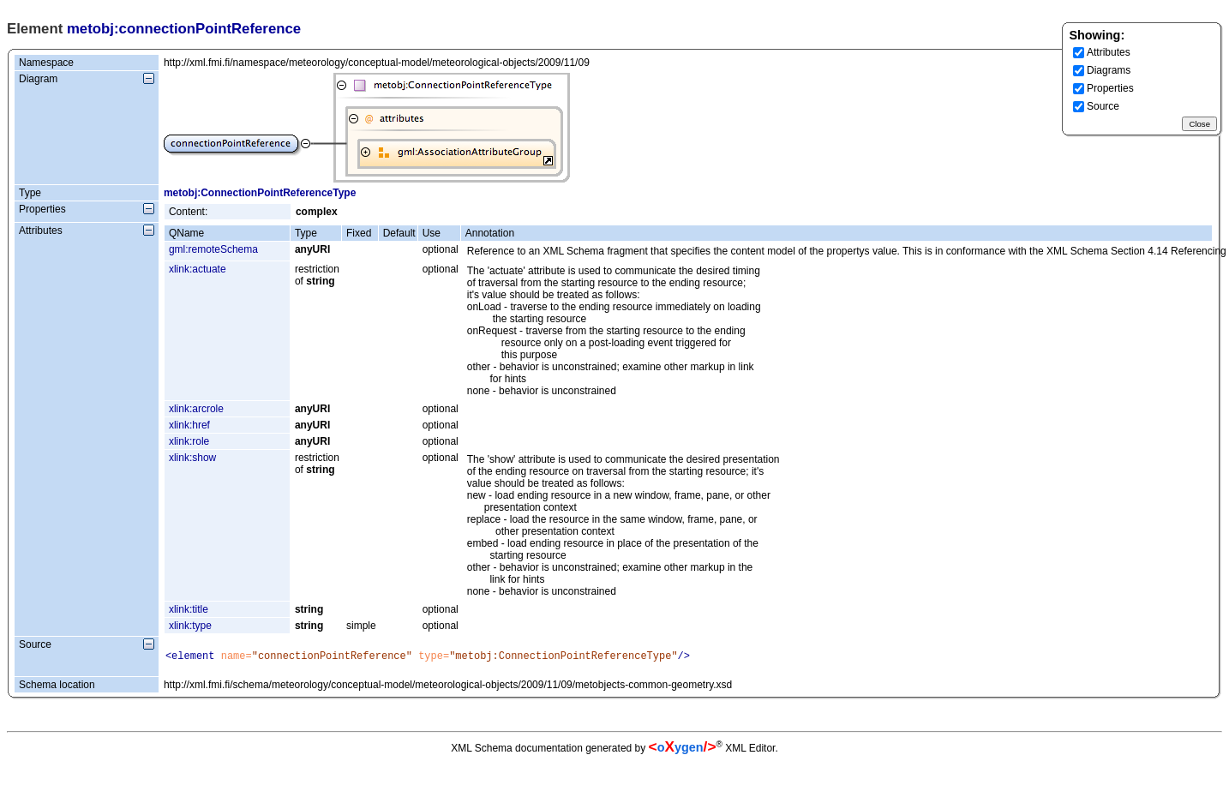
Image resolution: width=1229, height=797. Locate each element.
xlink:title (188, 609)
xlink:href (189, 425)
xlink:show (192, 458)
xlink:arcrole (196, 409)
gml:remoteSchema (213, 249)
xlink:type (190, 626)
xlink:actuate (197, 269)
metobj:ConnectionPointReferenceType (260, 193)
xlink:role (189, 441)
